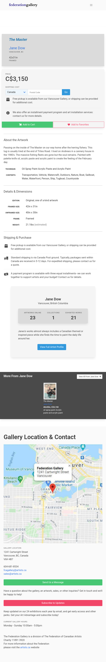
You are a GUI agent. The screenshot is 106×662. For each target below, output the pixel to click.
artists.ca (25, 647)
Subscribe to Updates (53, 603)
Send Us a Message (53, 582)
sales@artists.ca (13, 573)
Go (65, 92)
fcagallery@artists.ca (15, 570)
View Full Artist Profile (52, 347)
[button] (91, 5)
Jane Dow (17, 48)
